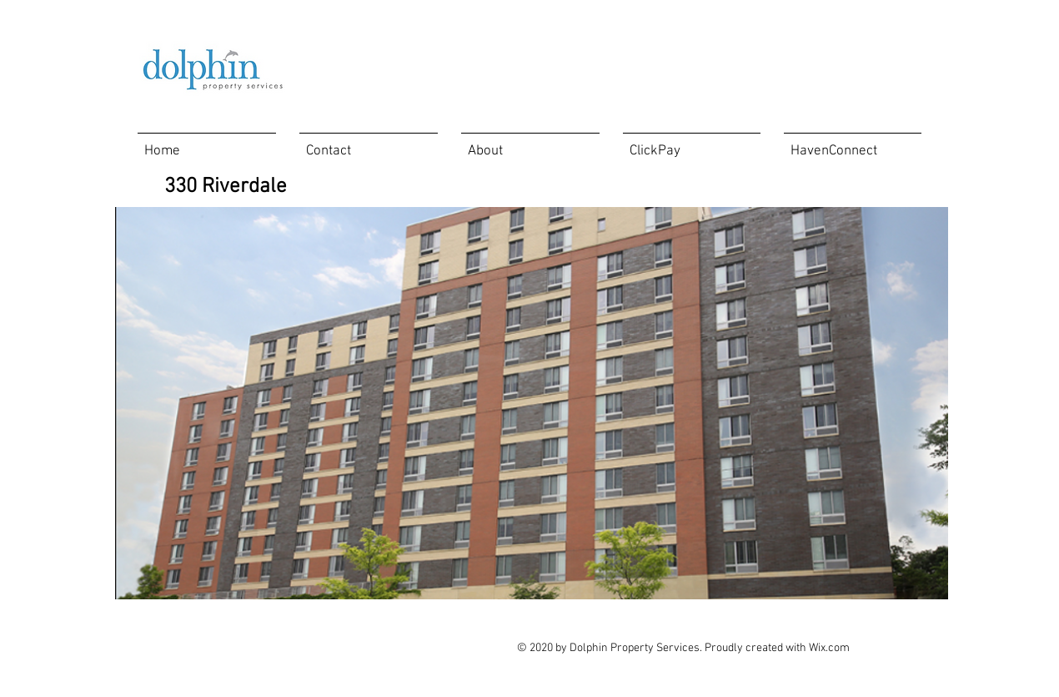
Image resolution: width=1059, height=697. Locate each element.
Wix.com (829, 648)
